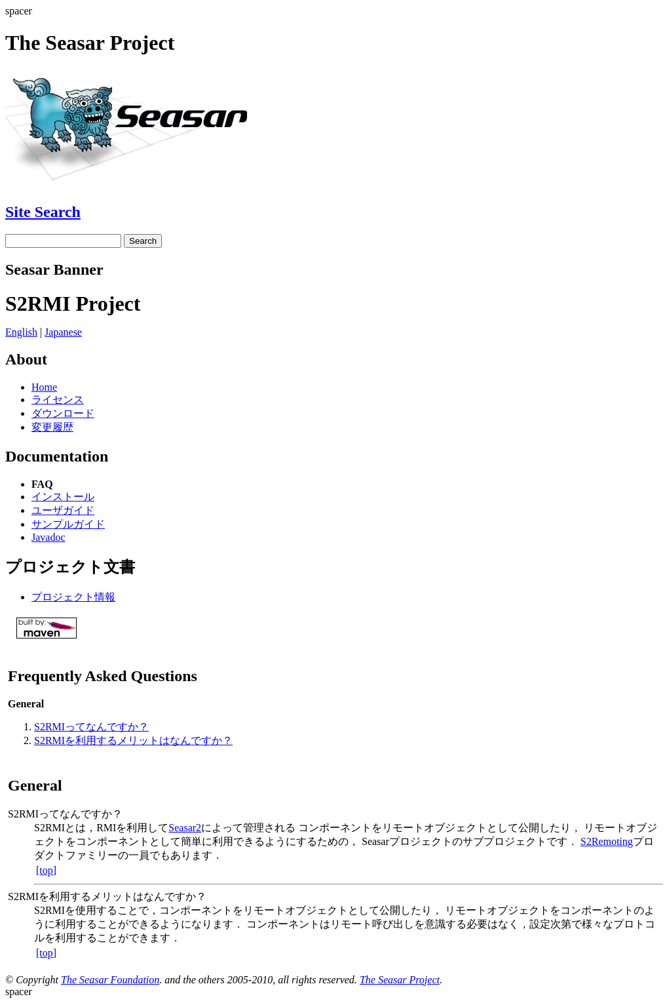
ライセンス (57, 399)
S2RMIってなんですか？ (91, 726)
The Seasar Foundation (110, 979)
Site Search (43, 211)
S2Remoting (607, 841)
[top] (46, 870)
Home (44, 387)
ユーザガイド (62, 510)
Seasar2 (184, 827)
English (21, 332)
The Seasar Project (400, 979)
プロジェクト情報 (73, 596)
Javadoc (48, 537)
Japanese (63, 332)
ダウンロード (62, 413)
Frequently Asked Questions (102, 675)
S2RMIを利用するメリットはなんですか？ (133, 740)
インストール (62, 496)
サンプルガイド (68, 524)
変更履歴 (52, 427)
